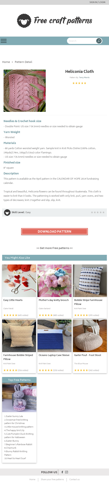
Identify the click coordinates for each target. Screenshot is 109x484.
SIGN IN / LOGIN (97, 2)
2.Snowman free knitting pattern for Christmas (16, 421)
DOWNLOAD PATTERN (54, 231)
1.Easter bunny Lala (13, 416)
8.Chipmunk (10, 448)
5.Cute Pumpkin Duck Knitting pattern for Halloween (18, 435)
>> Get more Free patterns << (54, 248)
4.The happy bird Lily (14, 430)
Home (6, 62)
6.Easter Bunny (11, 441)
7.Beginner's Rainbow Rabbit (18, 444)
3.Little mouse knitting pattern (18, 427)
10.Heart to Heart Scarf (15, 458)
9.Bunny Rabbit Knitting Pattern (15, 453)
